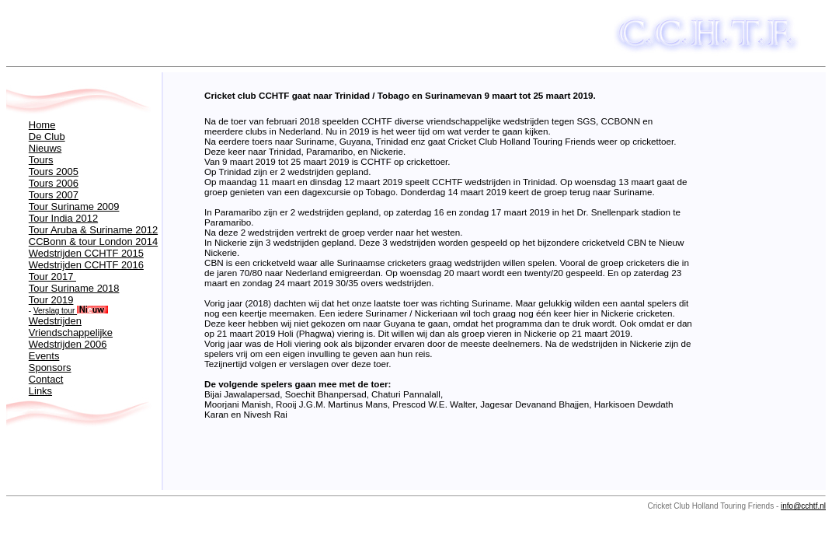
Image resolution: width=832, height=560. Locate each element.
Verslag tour (70, 310)
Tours (41, 160)
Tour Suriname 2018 (74, 288)
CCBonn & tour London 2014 (93, 241)
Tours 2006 (53, 183)
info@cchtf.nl (803, 506)
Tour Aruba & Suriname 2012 (93, 230)
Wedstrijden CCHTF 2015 (86, 253)
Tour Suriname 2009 (74, 206)
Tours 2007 (53, 195)
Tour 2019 (51, 300)
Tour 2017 (52, 276)
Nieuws (45, 148)
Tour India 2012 (63, 218)
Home (42, 125)
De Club (47, 136)
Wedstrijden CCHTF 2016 (86, 265)
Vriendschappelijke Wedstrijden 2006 (71, 338)
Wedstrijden (55, 321)
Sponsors (50, 367)
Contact (46, 379)
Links (40, 391)
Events (44, 356)
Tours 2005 (53, 171)
